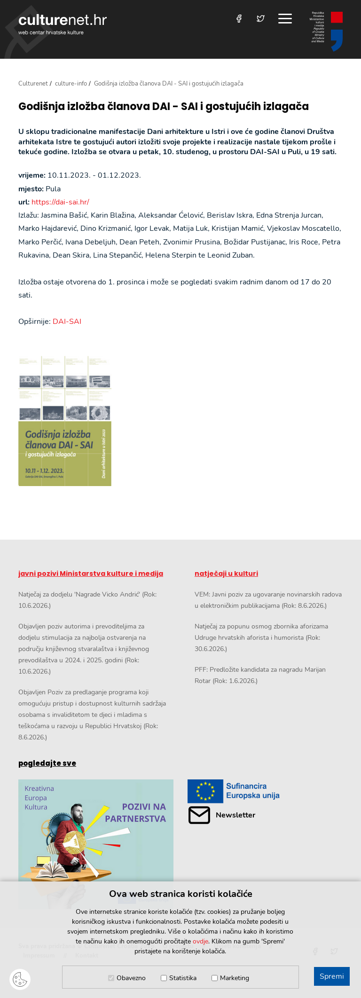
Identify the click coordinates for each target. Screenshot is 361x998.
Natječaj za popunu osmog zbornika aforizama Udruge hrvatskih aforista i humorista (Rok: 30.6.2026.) (261, 637)
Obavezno (131, 978)
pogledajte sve (47, 763)
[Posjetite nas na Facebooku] (239, 19)
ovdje (200, 941)
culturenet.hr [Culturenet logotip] (62, 24)
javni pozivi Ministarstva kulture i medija (90, 573)
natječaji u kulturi (226, 573)
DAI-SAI (67, 321)
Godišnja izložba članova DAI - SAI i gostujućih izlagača (163, 107)
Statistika (182, 978)
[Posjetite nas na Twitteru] (261, 19)
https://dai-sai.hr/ (60, 202)
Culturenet (33, 83)
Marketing (234, 978)
